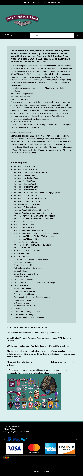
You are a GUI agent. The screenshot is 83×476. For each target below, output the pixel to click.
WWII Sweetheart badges (24, 315)
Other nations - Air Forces (24, 291)
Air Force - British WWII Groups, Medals (30, 172)
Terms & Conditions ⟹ (13, 427)
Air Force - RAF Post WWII (25, 181)
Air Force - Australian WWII (25, 167)
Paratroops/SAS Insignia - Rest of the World (32, 297)
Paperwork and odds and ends (26, 294)
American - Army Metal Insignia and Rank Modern (34, 216)
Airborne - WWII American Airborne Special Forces (34, 213)
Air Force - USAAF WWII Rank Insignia (30, 198)
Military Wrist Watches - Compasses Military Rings (34, 283)
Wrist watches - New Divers (25, 306)
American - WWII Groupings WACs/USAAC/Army (34, 219)
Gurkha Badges (20, 271)
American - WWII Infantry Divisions (28, 239)
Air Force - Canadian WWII (25, 175)
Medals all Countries (22, 277)
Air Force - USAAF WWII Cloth (26, 196)
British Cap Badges (22, 254)
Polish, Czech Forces (22, 300)
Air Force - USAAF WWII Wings (27, 201)
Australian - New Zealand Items (27, 251)
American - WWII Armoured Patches (29, 230)
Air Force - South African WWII (26, 190)
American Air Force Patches (25, 242)
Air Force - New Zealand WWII (26, 178)
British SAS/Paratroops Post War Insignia (31, 259)
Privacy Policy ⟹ (10, 429)
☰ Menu (8, 35)
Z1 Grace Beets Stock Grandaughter (29, 317)
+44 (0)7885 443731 (31, 2)
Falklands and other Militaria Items (28, 268)
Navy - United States (22, 288)
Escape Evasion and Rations (26, 265)
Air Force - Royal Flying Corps (26, 187)
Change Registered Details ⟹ (16, 432)
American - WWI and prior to (25, 227)
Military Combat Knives (23, 280)
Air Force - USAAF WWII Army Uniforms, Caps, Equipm (37, 193)
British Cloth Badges (22, 256)
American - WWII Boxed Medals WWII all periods (34, 236)
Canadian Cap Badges (23, 262)
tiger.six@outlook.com (51, 2)
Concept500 (45, 471)
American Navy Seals (22, 248)
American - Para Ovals (23, 222)
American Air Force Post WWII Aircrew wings (32, 245)
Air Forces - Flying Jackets (25, 207)
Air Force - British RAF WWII (25, 169)
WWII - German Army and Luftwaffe (28, 312)
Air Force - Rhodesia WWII (25, 184)
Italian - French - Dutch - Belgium (27, 274)
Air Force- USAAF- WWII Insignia (27, 204)
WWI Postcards (20, 309)
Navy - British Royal (22, 285)
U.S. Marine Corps (21, 303)
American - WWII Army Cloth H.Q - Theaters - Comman (36, 233)
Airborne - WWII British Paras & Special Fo (31, 210)
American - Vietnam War (24, 225)
